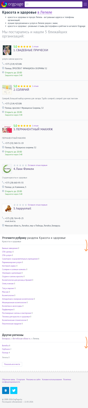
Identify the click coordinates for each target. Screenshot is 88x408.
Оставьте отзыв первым (37, 165)
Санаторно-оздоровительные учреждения (20, 259)
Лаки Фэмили (23, 168)
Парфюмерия (7, 309)
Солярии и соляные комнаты (14, 269)
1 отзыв (35, 46)
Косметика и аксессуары (12, 306)
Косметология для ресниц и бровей (17, 280)
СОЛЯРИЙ (21, 89)
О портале (20, 379)
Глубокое (6, 349)
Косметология (8, 295)
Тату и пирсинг (8, 288)
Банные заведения (10, 248)
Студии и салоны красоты (12, 276)
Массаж (5, 292)
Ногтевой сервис (9, 266)
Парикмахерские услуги (11, 262)
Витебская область (22, 338)
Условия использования (52, 379)
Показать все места (12, 364)
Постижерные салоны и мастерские (16, 313)
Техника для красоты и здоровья (16, 316)
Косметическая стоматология (14, 320)
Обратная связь (8, 379)
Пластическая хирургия (11, 323)
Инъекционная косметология (14, 302)
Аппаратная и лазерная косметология (17, 299)
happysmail (22, 208)
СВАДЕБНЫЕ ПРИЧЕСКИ (30, 50)
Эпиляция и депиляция (11, 273)
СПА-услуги (6, 255)
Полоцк (5, 352)
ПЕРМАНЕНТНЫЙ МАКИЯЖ (33, 129)
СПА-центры (7, 252)
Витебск (5, 345)
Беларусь (6, 338)
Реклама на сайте (33, 379)
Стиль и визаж (8, 283)
